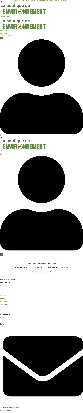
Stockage (2, 292)
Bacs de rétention (3, 285)
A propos (2, 317)
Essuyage (38, 0)
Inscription (2, 320)
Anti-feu (50, 0)
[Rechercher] (1, 38)
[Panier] (1, 135)
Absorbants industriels (31, 0)
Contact (67, 0)
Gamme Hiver (63, 0)
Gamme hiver (2, 310)
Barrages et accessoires (5, 288)
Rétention (16, 0)
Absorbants (2, 298)
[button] (16, 0)
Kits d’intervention (22, 0)
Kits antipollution (3, 295)
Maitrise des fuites (56, 0)
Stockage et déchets (44, 0)
